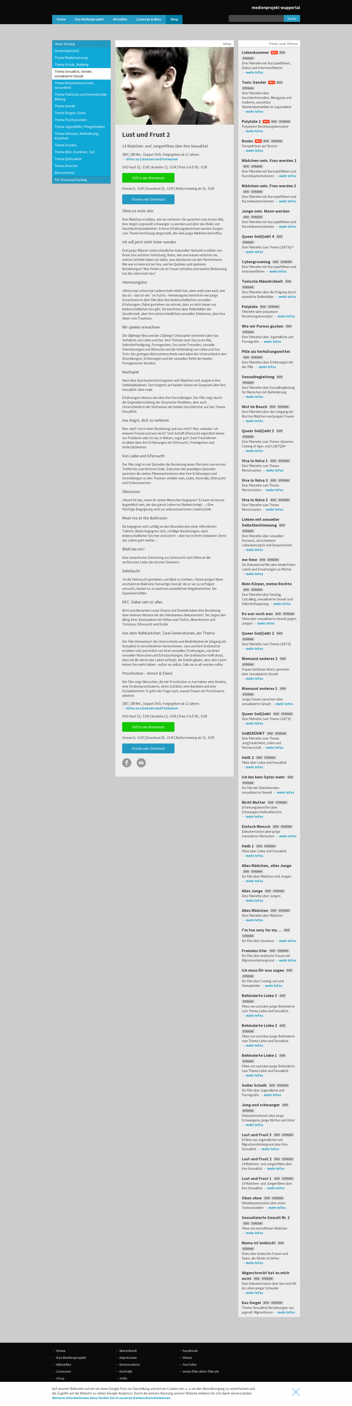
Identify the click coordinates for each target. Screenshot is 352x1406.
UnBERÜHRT (265, 733)
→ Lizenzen (61, 1371)
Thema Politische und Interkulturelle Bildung (80, 96)
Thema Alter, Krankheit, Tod (74, 152)
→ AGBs (121, 1378)
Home (61, 19)
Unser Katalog (64, 44)
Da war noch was (269, 613)
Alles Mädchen (266, 910)
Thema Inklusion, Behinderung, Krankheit (76, 135)
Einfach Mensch (268, 826)
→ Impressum (126, 1357)
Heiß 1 (259, 846)
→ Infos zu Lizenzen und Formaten (150, 159)
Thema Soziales (65, 145)
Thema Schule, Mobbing (71, 64)
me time (261, 559)
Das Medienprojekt (89, 19)
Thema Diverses (66, 166)
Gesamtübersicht (66, 51)
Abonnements (64, 172)
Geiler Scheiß (266, 1085)
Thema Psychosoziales (70, 120)
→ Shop (58, 1378)
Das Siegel (263, 1302)
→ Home (58, 1350)
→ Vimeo (185, 1357)
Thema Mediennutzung (71, 57)
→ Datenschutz (127, 1364)
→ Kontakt (123, 1371)
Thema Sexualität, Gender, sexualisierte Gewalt (73, 73)
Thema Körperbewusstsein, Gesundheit (74, 85)
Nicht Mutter (265, 802)
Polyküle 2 (267, 121)
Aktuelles (120, 19)
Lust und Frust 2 (268, 1158)
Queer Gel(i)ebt (268, 713)
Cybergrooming (267, 261)
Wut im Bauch (266, 406)
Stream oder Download (148, 199)
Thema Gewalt (64, 106)
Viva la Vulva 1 (266, 460)
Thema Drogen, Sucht (70, 113)
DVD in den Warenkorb (148, 178)
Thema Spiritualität (68, 159)
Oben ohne (263, 1198)
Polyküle (261, 306)
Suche (291, 18)
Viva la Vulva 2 (266, 480)
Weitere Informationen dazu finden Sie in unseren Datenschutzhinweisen (111, 1398)
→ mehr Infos (252, 72)
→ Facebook (188, 1350)
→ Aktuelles (61, 1364)
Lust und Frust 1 (268, 1178)
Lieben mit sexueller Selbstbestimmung (264, 525)
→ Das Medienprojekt (69, 1357)
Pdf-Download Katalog (70, 180)
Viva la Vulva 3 (266, 499)
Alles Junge (264, 890)
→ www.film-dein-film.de (198, 1371)
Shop (174, 19)
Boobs (263, 141)
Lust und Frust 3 (268, 1134)
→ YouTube (187, 1364)
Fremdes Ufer (266, 950)
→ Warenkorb (126, 1350)
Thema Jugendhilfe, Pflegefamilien (79, 126)
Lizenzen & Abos (148, 19)
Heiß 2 (259, 757)
